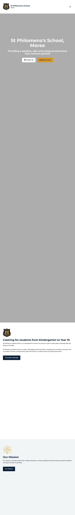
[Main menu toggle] (70, 7)
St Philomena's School (20, 6)
